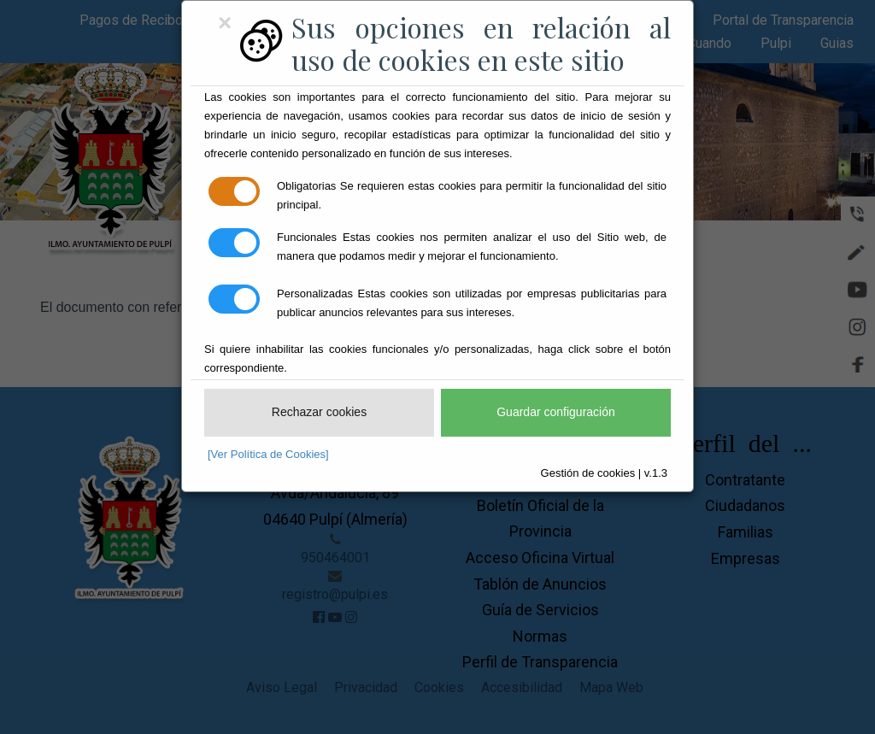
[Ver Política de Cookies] (268, 454)
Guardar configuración (555, 412)
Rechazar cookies (319, 412)
